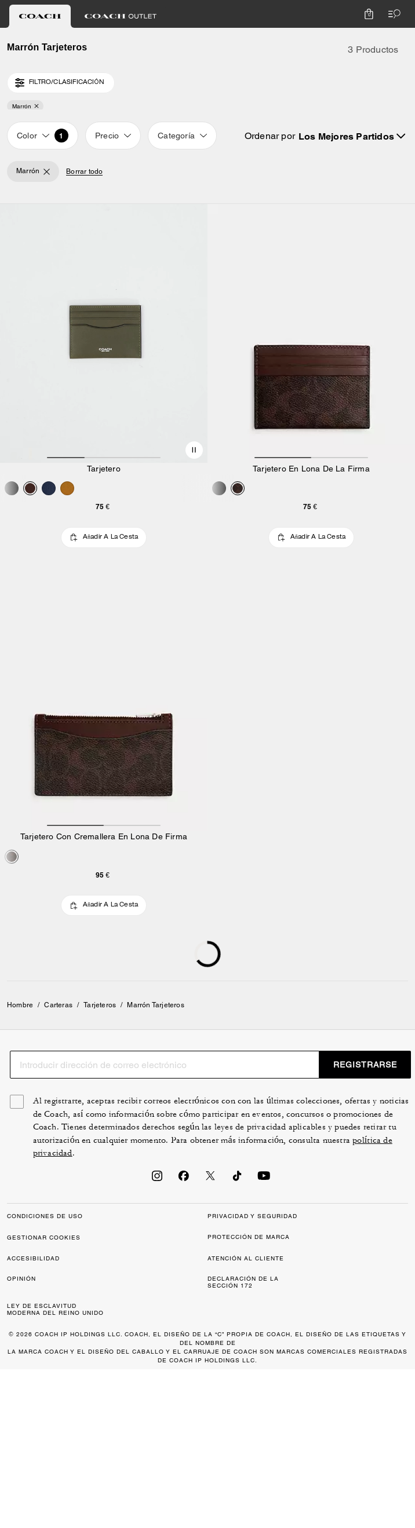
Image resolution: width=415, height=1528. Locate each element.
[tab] (40, 16)
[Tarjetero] (104, 333)
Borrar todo (84, 172)
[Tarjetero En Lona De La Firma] (311, 333)
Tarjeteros (99, 1005)
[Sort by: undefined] (351, 136)
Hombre (20, 1005)
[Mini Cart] (369, 14)
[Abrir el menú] (392, 14)
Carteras (58, 1005)
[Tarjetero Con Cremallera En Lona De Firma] (104, 701)
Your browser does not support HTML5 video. (104, 333)
